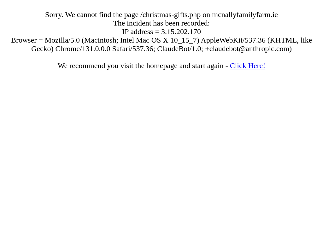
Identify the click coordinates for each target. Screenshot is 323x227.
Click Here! (248, 65)
